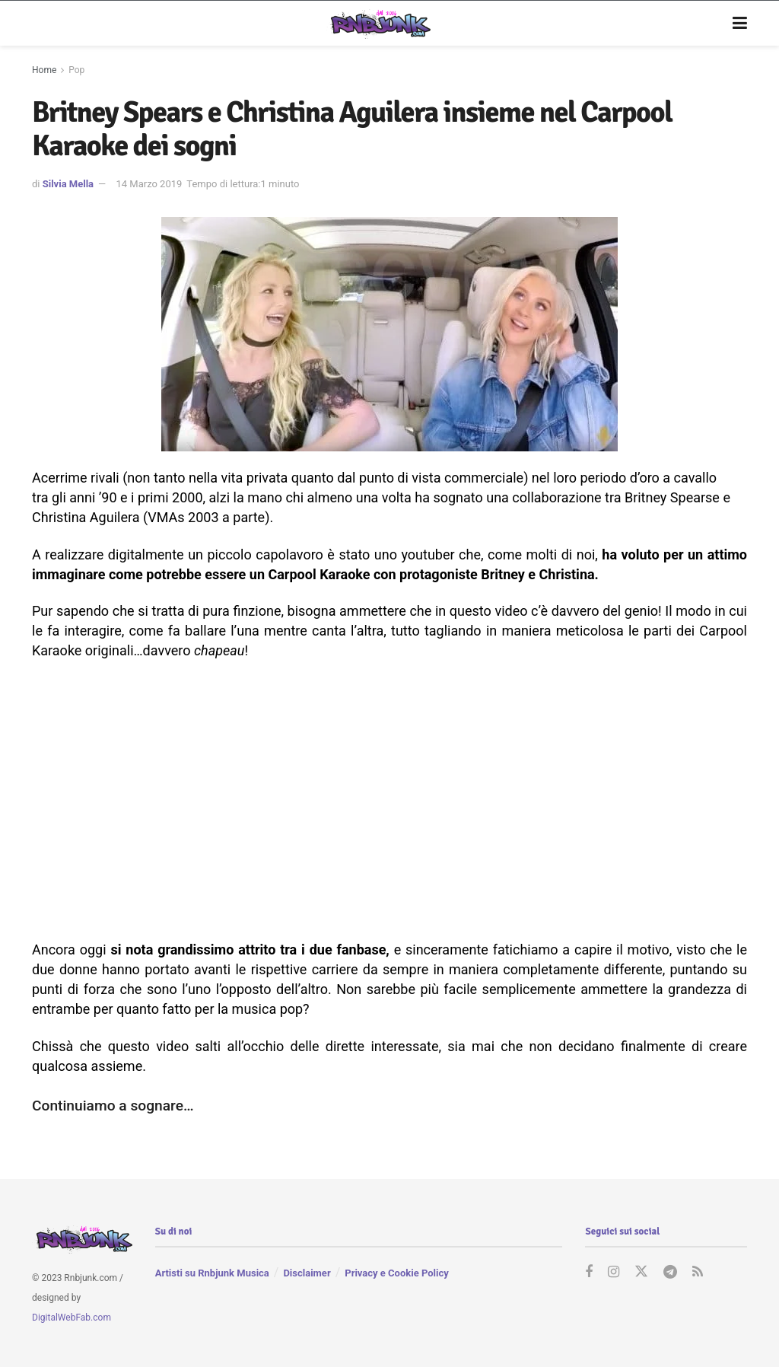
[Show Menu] (740, 23)
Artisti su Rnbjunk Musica (212, 1273)
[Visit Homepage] (378, 23)
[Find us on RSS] (697, 1273)
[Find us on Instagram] (613, 1273)
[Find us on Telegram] (670, 1273)
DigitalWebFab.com (71, 1316)
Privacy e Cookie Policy (396, 1273)
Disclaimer (306, 1273)
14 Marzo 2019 (149, 184)
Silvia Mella (68, 184)
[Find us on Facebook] (589, 1273)
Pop (76, 70)
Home (44, 70)
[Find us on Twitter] (641, 1273)
